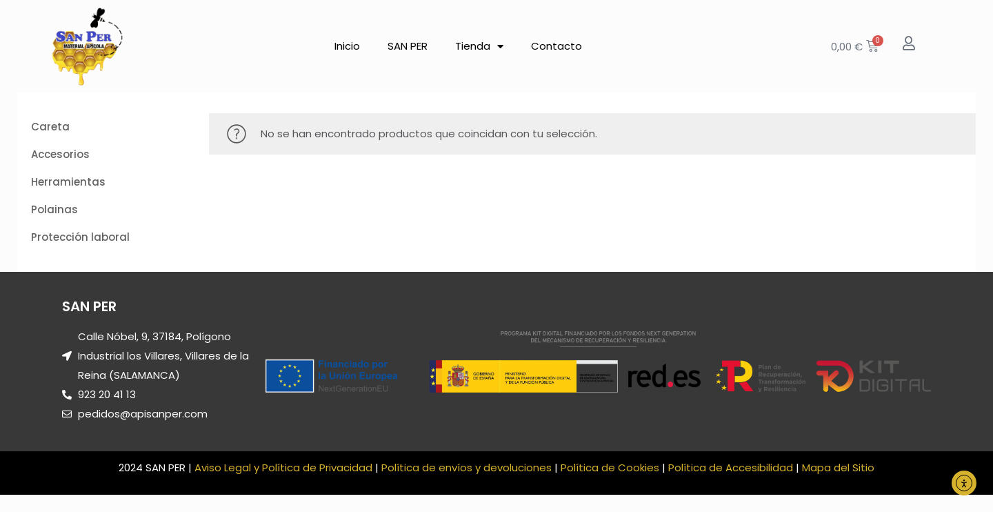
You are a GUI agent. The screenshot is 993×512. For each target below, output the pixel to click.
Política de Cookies (610, 467)
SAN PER (408, 46)
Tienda (479, 47)
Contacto (556, 46)
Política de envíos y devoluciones (466, 467)
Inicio (347, 46)
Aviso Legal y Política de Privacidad (283, 467)
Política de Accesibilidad (730, 467)
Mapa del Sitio (838, 467)
